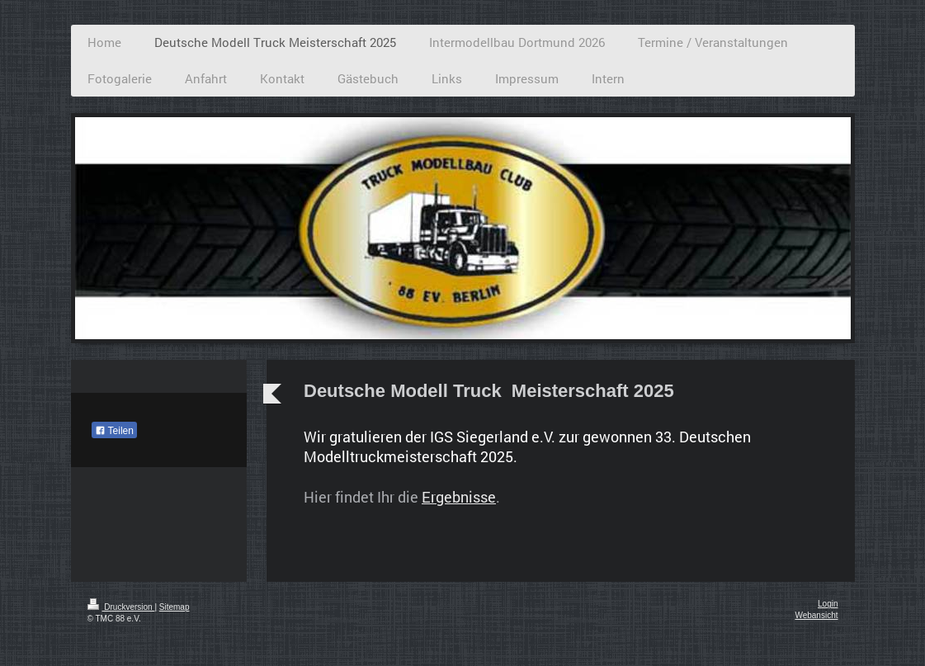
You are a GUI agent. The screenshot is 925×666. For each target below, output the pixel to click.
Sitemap (174, 607)
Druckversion (121, 607)
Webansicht (816, 615)
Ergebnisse (459, 497)
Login (828, 603)
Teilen (114, 431)
